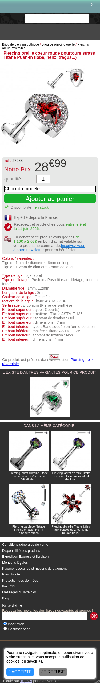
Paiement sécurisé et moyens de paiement (34, 568)
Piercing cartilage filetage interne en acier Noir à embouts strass (28, 529)
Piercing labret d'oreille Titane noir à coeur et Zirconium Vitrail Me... (29, 476)
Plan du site (11, 574)
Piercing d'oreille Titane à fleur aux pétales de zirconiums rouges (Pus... (71, 529)
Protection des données (20, 580)
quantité (12, 179)
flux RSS (8, 586)
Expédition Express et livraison (25, 556)
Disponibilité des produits (21, 551)
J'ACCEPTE (20, 672)
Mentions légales (15, 563)
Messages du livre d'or (19, 592)
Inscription (13, 624)
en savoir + (31, 661)
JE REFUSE (53, 672)
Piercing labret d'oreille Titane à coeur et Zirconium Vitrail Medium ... (71, 476)
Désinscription (16, 629)
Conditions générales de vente (25, 544)
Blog (5, 598)
